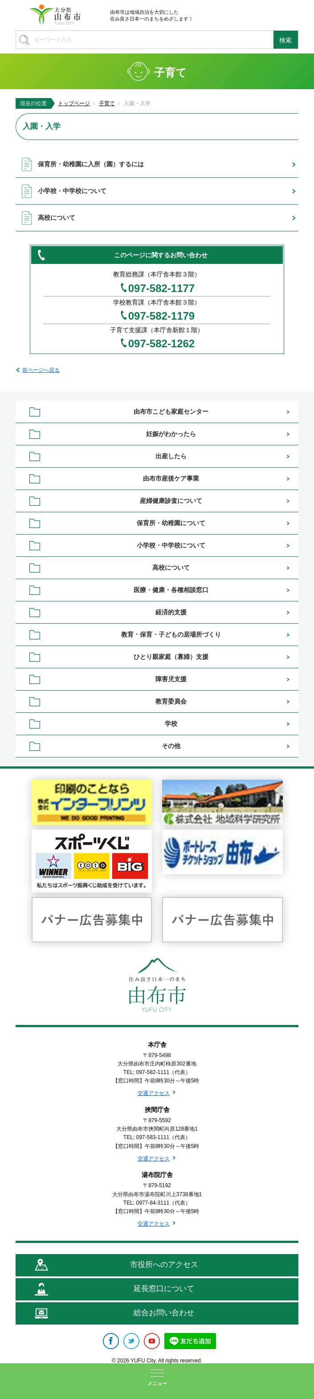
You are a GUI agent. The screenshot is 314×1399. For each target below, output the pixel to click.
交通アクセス (154, 1093)
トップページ (74, 103)
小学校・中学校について (72, 190)
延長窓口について (164, 1288)
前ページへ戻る (41, 370)
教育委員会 (171, 701)
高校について (56, 217)
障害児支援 (171, 679)
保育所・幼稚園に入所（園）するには (91, 164)
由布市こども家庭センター (171, 411)
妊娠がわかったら (171, 433)
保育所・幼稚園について (171, 523)
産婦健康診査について (171, 500)
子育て (107, 103)
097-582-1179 (161, 316)
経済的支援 (171, 612)
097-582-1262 (161, 343)
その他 (171, 745)
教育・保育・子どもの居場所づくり (171, 634)
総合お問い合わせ (164, 1312)
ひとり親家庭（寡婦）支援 (171, 656)
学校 (171, 723)
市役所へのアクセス (164, 1264)
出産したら (171, 456)
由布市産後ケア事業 (171, 478)
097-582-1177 (161, 288)
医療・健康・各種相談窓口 (171, 589)
